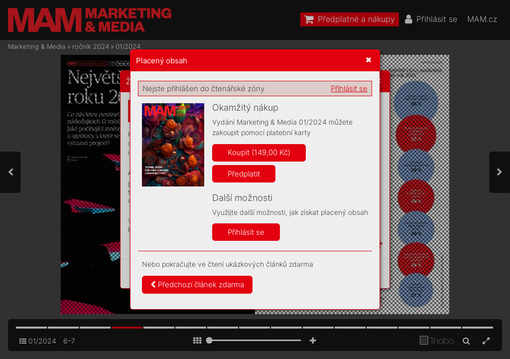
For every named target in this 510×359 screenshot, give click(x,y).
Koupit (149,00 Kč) (259, 152)
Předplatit (244, 174)
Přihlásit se (349, 88)
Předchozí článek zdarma (197, 284)
